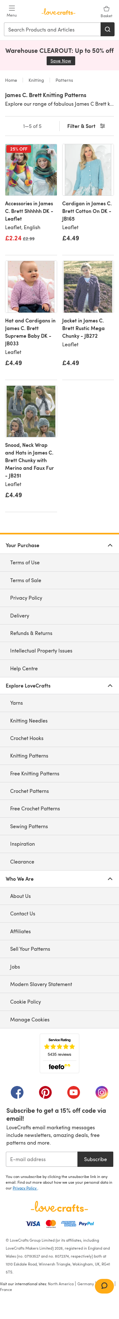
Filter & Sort (86, 126)
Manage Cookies (30, 1019)
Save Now (62, 61)
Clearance (22, 861)
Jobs (15, 966)
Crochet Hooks (26, 738)
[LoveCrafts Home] (59, 1206)
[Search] (108, 29)
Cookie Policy (25, 1001)
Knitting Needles (29, 720)
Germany (85, 1283)
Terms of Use (25, 562)
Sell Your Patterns (30, 948)
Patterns (63, 80)
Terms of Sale (25, 580)
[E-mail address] (41, 1159)
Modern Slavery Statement (41, 984)
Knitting (36, 80)
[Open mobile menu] (12, 11)
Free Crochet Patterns (35, 808)
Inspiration (22, 843)
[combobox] (52, 29)
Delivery (19, 615)
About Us (20, 895)
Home (11, 80)
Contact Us (22, 913)
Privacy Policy (26, 597)
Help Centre (24, 668)
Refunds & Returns (31, 633)
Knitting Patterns (29, 755)
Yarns (16, 702)
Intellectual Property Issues (41, 650)
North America (61, 1283)
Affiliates (20, 931)
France (6, 1289)
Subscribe (95, 1159)
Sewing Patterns (29, 826)
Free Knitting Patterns (34, 773)
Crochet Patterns (29, 790)
